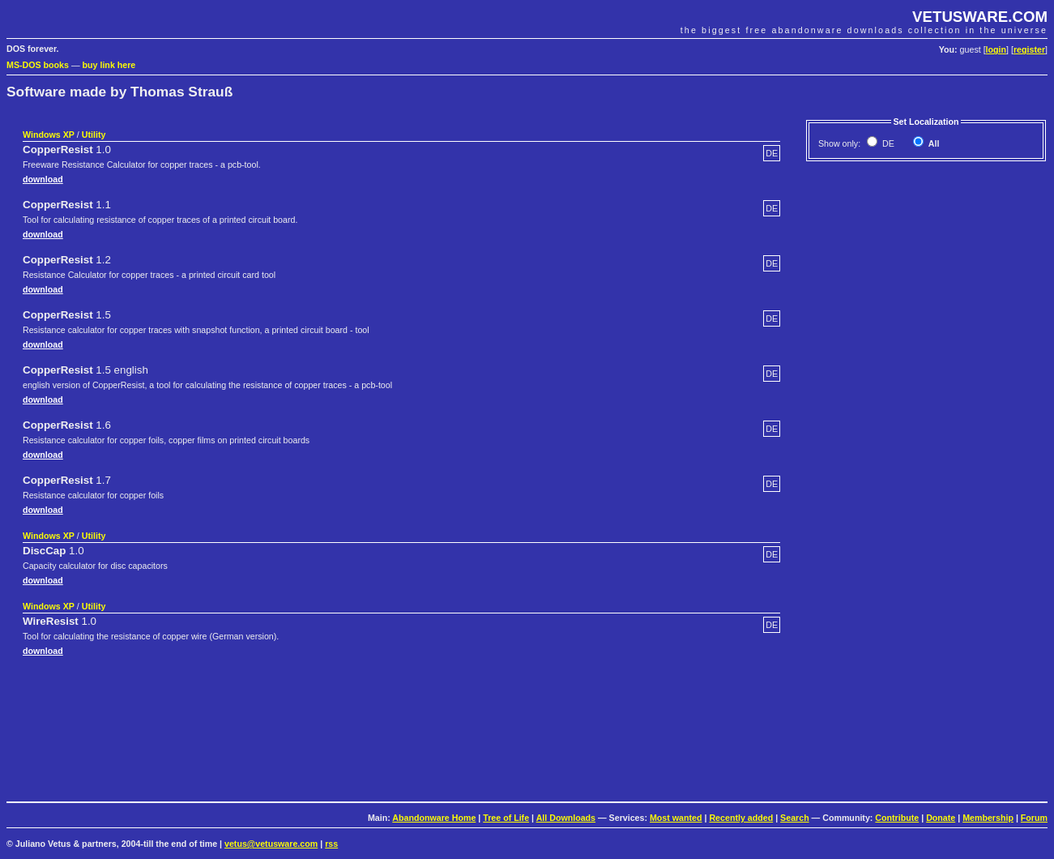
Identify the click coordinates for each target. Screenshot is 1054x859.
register (1029, 49)
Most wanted (676, 818)
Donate (940, 818)
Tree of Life (506, 818)
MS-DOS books (37, 65)
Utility (94, 134)
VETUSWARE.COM (980, 16)
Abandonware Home (434, 818)
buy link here (109, 65)
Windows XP (49, 134)
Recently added (741, 818)
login (996, 49)
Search (794, 818)
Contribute (897, 818)
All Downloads (565, 818)
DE (887, 143)
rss (331, 843)
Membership (987, 818)
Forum (1034, 818)
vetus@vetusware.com (271, 843)
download (43, 179)
